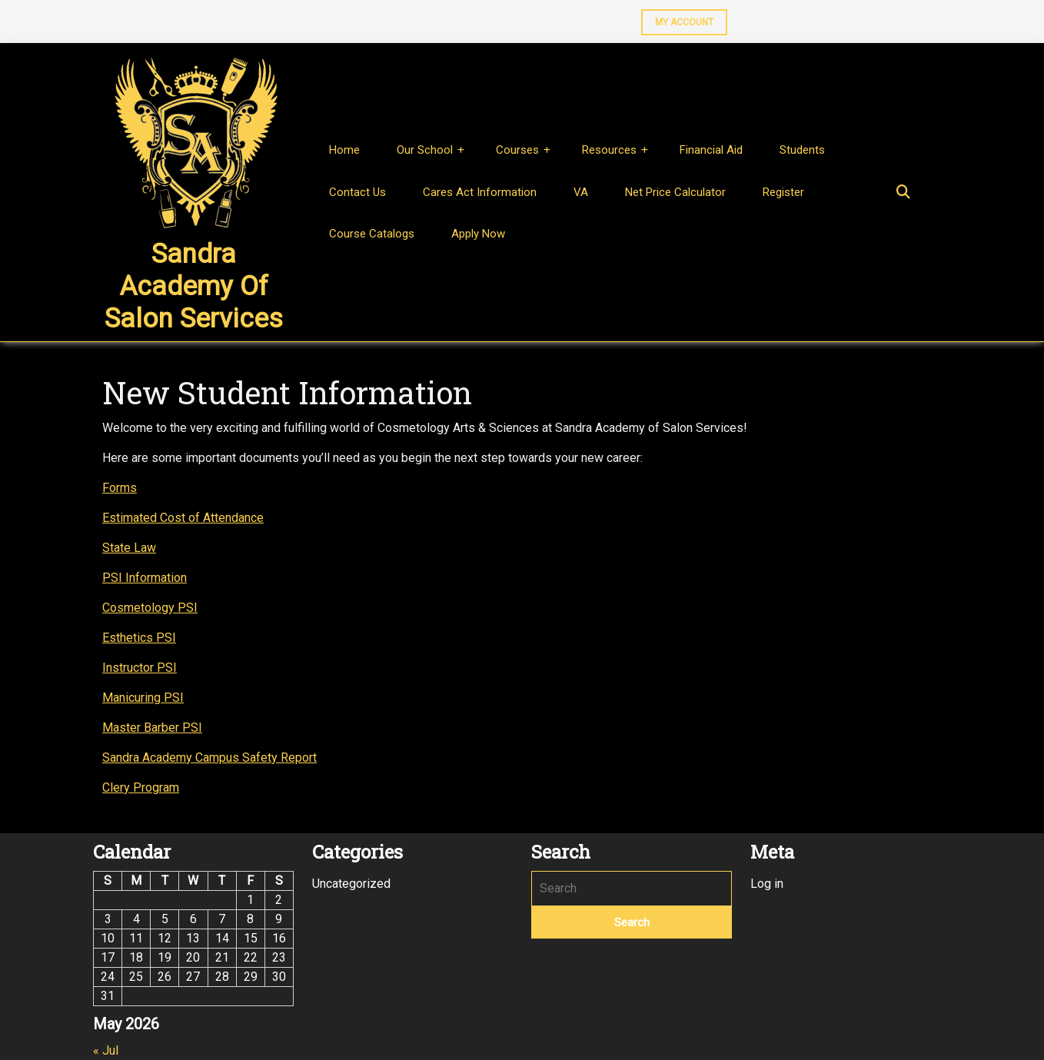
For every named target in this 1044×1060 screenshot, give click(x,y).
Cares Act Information (480, 192)
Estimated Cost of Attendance (183, 517)
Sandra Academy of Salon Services (194, 286)
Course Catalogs (371, 234)
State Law (129, 547)
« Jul (105, 1050)
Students (802, 150)
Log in (766, 883)
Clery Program (140, 787)
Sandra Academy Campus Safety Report (209, 757)
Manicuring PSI (143, 697)
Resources (609, 150)
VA (581, 192)
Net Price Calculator (675, 192)
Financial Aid (711, 150)
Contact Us (357, 192)
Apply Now (478, 234)
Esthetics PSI (139, 637)
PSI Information (144, 577)
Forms (119, 487)
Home (344, 150)
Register (783, 192)
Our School (425, 150)
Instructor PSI (139, 667)
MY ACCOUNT (677, 18)
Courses (517, 150)
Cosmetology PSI (150, 607)
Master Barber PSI (152, 727)
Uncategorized (351, 883)
